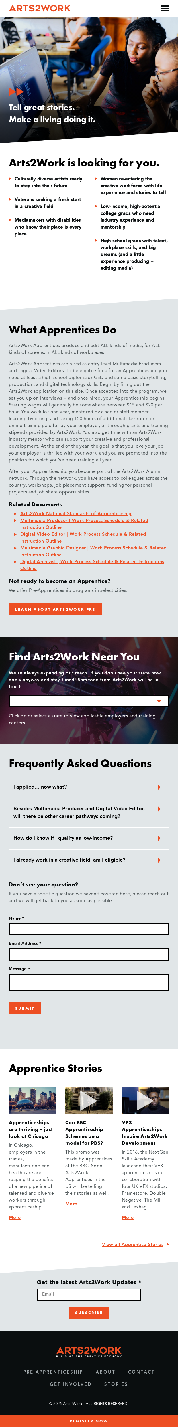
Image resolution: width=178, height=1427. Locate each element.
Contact (141, 1372)
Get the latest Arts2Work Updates (89, 1283)
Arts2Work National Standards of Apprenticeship (75, 514)
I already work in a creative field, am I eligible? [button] (88, 860)
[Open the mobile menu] (164, 8)
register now (89, 1421)
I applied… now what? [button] (88, 787)
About (106, 1372)
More (15, 1218)
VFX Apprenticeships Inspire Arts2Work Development (145, 1132)
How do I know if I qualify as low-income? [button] (88, 838)
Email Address (25, 944)
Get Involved (71, 1385)
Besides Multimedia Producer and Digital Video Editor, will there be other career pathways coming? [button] (88, 812)
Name (16, 918)
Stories (116, 1385)
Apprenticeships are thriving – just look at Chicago (31, 1129)
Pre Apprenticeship (53, 1372)
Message (19, 969)
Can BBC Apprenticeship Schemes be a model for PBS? (84, 1132)
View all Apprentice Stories (132, 1245)
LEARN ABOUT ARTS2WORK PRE (55, 609)
